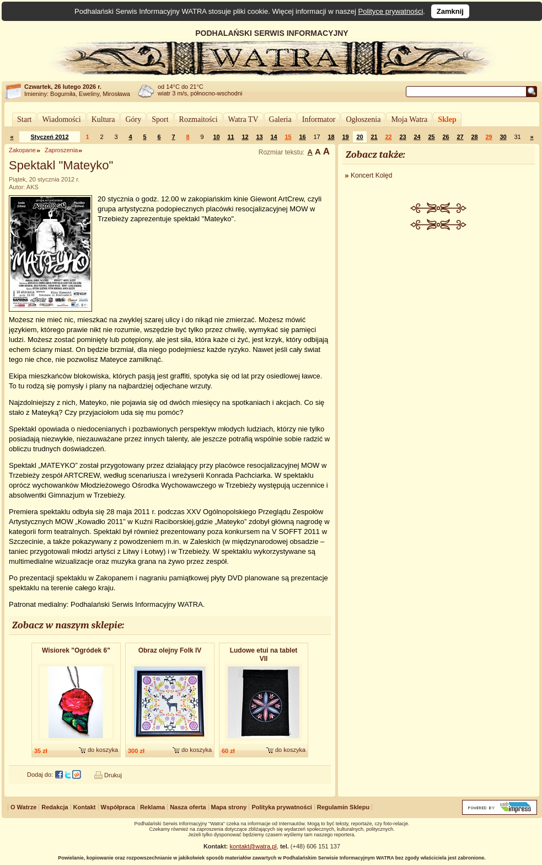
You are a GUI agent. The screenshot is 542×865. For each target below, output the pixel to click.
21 (374, 137)
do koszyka (103, 749)
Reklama (152, 807)
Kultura (103, 119)
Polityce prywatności (390, 11)
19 (345, 137)
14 (273, 137)
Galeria (280, 119)
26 (445, 137)
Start (24, 119)
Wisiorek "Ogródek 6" (76, 650)
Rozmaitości (198, 119)
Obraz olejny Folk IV (170, 650)
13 (259, 137)
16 (302, 137)
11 (230, 137)
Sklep (447, 119)
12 (245, 137)
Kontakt (84, 807)
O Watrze (23, 807)
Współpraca (118, 807)
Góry (133, 119)
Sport (160, 119)
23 (402, 137)
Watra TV (243, 119)
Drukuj (113, 775)
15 (288, 137)
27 (460, 137)
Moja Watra (409, 119)
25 (431, 137)
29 (488, 137)
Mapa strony (229, 807)
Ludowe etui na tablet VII (264, 655)
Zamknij (450, 11)
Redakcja (54, 807)
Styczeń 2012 (49, 137)
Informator (319, 119)
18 (331, 137)
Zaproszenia (61, 150)
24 (417, 137)
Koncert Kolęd (371, 175)
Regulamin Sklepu (343, 807)
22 (388, 137)
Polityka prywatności (281, 807)
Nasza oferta (188, 807)
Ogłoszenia (363, 119)
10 (216, 137)
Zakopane (22, 150)
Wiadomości (61, 119)
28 (474, 137)
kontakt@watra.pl (253, 846)
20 (359, 137)
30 (503, 137)
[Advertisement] (438, 401)
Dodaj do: (40, 774)
